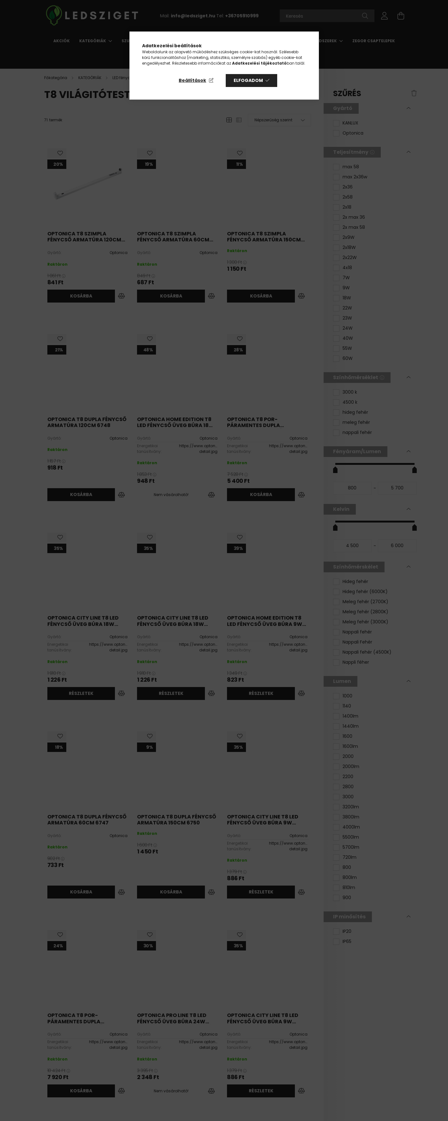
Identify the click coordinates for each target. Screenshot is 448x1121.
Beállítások (192, 80)
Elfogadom (248, 80)
